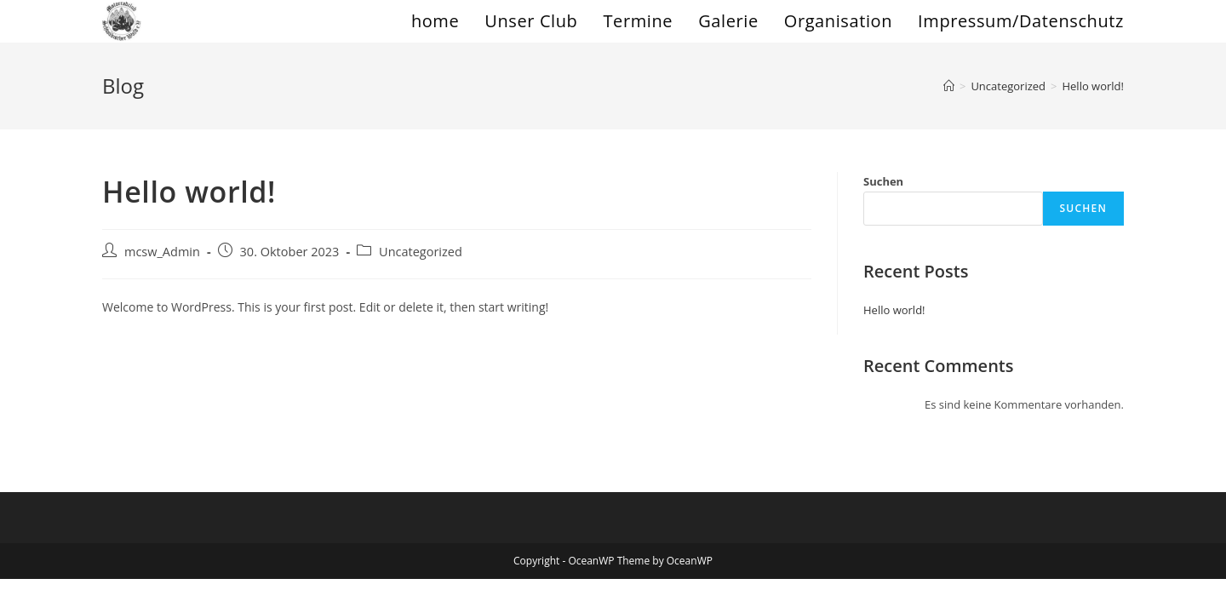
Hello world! (1093, 86)
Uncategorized (420, 251)
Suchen (883, 181)
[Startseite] (948, 86)
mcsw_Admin (162, 251)
